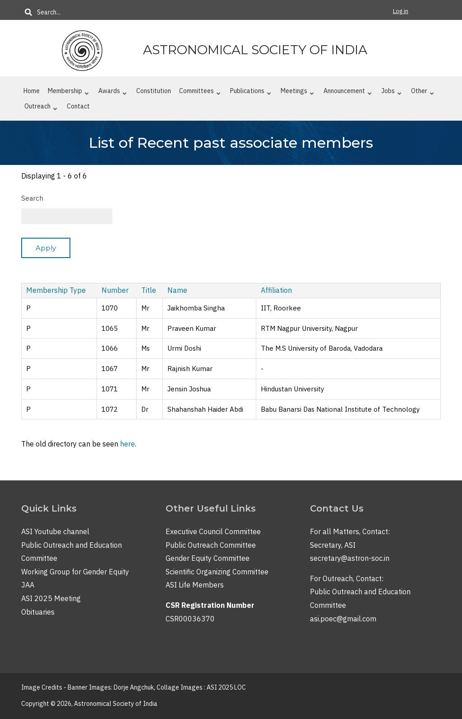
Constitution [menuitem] (153, 91)
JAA (27, 584)
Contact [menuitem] (78, 106)
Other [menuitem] (422, 93)
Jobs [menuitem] (391, 93)
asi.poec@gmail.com (343, 618)
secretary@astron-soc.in (349, 558)
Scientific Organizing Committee (217, 571)
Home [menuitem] (31, 91)
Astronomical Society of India (255, 49)
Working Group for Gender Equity (75, 571)
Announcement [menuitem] (348, 93)
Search (32, 198)
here (127, 443)
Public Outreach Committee (211, 545)
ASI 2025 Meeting (51, 598)
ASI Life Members (195, 584)
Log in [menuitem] (400, 11)
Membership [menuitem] (68, 93)
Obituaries (38, 611)
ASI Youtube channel (55, 531)
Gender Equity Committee (207, 558)
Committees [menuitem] (200, 93)
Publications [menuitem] (250, 93)
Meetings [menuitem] (297, 93)
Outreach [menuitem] (40, 108)
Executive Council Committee (213, 531)
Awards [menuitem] (112, 93)
